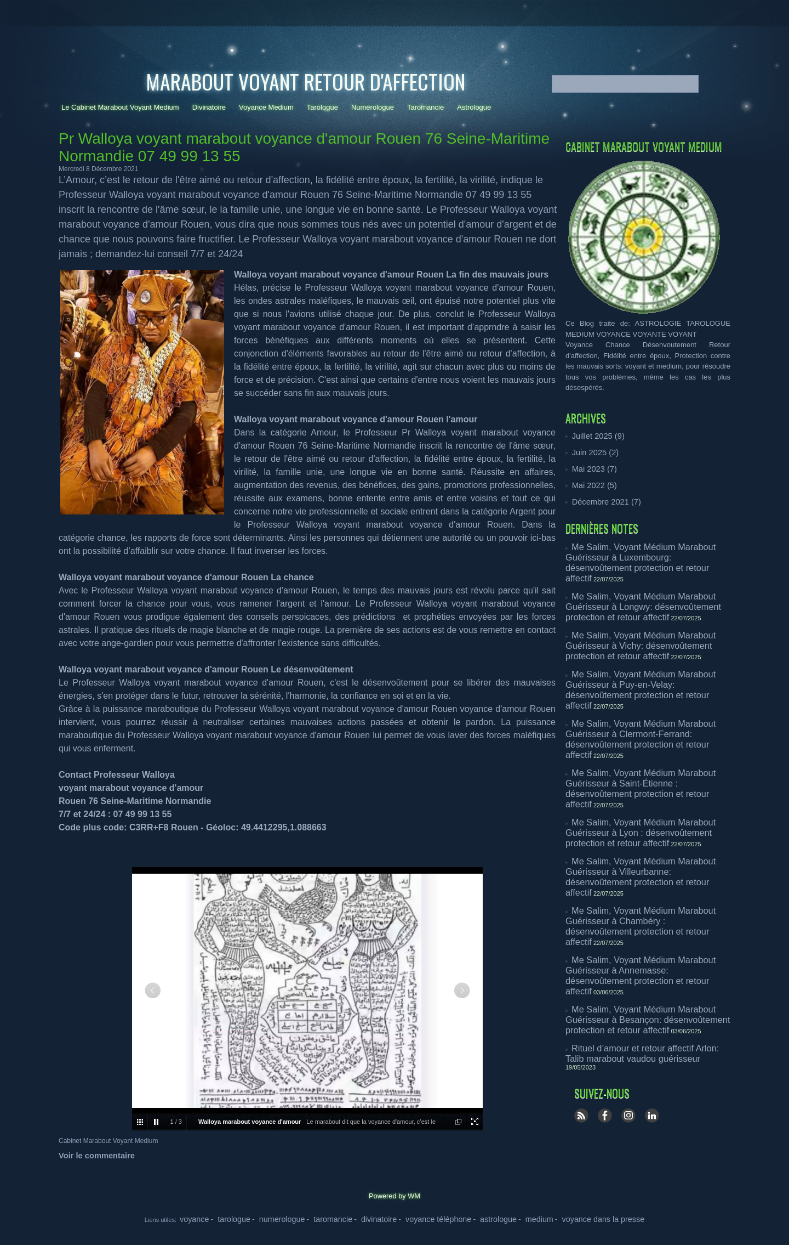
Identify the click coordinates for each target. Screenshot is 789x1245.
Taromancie (425, 107)
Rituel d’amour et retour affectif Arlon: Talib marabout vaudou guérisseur (635, 900)
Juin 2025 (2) (593, 452)
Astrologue (474, 107)
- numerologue (308, 1217)
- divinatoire (384, 1217)
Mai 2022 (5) (592, 483)
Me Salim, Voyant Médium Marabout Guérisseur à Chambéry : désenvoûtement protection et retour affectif (647, 807)
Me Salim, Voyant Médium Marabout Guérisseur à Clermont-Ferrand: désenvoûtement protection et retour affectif (647, 679)
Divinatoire (209, 107)
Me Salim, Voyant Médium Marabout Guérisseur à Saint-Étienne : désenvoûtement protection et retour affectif (647, 711)
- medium (508, 1217)
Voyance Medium (266, 107)
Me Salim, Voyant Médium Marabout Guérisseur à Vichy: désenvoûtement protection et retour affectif (647, 612)
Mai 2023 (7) (592, 467)
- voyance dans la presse (557, 1217)
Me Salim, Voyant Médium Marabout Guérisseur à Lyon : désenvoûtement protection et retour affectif (647, 740)
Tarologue (322, 107)
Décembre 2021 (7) (602, 499)
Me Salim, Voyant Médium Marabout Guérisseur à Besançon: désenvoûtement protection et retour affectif (647, 871)
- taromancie (348, 1217)
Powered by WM (394, 1195)
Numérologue (372, 107)
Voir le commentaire (92, 1155)
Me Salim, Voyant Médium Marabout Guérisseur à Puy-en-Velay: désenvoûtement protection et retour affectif (647, 647)
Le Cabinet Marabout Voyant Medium (120, 107)
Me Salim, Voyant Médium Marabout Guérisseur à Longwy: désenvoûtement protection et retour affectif (647, 583)
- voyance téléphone (430, 1217)
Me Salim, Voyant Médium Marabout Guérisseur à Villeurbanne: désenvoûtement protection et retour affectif (647, 774)
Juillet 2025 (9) (595, 436)
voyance (243, 1217)
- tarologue (271, 1217)
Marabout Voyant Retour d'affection (305, 81)
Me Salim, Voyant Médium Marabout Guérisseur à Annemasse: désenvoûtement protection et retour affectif (647, 839)
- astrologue (476, 1217)
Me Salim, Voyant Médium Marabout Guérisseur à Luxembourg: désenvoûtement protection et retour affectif (647, 551)
